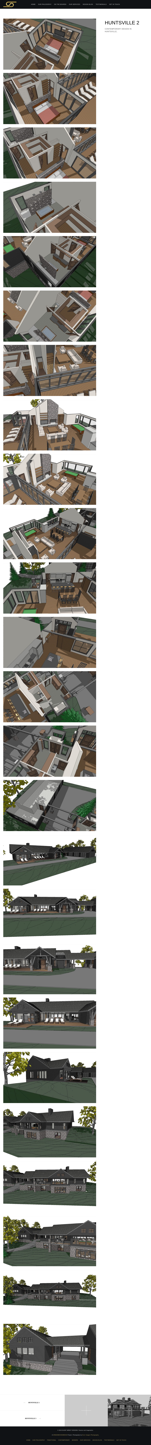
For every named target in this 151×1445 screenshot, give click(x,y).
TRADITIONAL (51, 1440)
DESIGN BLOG (97, 1440)
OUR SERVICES (85, 1440)
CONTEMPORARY (64, 1440)
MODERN (75, 1440)
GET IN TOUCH (121, 1440)
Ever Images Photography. (90, 1435)
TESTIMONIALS (109, 1440)
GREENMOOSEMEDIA (60, 1435)
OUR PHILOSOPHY (38, 1440)
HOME (28, 1440)
